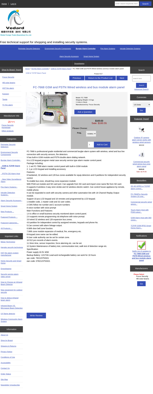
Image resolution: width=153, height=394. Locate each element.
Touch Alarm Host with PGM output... (140, 211)
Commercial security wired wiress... (141, 203)
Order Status (6, 374)
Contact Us (5, 368)
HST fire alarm (8, 88)
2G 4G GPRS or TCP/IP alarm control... (140, 187)
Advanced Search (141, 89)
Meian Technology (8, 242)
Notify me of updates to (141, 251)
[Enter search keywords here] (127, 3)
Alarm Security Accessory (69, 56)
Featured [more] (141, 119)
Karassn (5, 94)
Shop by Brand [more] (11, 70)
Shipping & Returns (8, 346)
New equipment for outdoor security (11, 291)
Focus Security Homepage (8, 126)
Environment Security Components (58, 49)
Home (4, 4)
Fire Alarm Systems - (9, 187)
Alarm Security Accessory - (11, 200)
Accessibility (5, 363)
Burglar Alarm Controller (40, 69)
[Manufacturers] (141, 276)
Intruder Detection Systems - (8, 194)
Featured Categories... (10, 223)
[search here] (141, 78)
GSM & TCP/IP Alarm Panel (61, 69)
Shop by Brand (7, 340)
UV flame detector (8, 314)
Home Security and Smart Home (11, 262)
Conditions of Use (8, 357)
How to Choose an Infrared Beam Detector (11, 283)
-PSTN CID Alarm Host (10, 174)
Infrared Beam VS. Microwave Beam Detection (12, 307)
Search (141, 70)
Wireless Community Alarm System (11, 320)
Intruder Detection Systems (130, 49)
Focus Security (8, 77)
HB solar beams (8, 83)
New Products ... (7, 212)
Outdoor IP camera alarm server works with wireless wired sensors (141, 134)
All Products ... (6, 228)
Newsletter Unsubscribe (10, 385)
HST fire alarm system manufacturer (10, 254)
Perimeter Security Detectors (29, 49)
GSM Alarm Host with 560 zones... (141, 219)
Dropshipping (79, 64)
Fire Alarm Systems (107, 49)
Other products (8, 131)
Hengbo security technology (12, 247)
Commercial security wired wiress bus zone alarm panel (141, 158)
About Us (4, 335)
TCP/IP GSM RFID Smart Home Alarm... (141, 227)
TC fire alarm (7, 105)
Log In (13, 4)
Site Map (4, 379)
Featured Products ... (9, 217)
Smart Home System (91, 56)
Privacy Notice (6, 352)
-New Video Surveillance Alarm (11, 180)
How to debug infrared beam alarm (9, 299)
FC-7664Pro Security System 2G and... (139, 195)
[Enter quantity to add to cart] (91, 144)
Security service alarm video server (9, 275)
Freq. (79, 133)
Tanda (4, 99)
